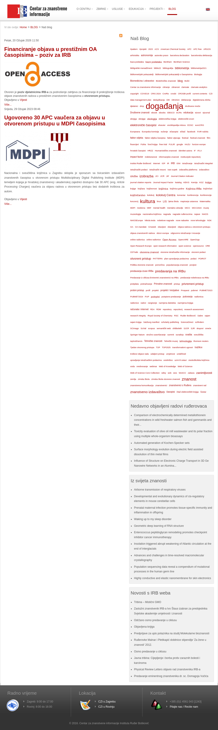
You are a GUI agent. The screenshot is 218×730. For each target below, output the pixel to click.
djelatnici (134, 106)
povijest (193, 265)
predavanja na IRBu (170, 271)
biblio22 (157, 68)
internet (156, 163)
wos (175, 373)
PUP (147, 297)
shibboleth (177, 328)
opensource (198, 246)
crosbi (173, 93)
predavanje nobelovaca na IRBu (194, 278)
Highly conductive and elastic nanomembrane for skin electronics (172, 578)
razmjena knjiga (185, 303)
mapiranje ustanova (189, 201)
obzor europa (163, 233)
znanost (189, 379)
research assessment (194, 309)
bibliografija (168, 68)
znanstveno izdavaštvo (147, 392)
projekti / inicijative (169, 290)
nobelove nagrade (165, 220)
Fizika (143, 144)
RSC (176, 316)
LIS (165, 201)
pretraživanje (146, 284)
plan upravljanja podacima (176, 258)
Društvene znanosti (139, 112)
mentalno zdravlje (175, 208)
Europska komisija (150, 131)
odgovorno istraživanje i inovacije (185, 233)
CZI (211, 93)
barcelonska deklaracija (201, 55)
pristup (177, 284)
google (180, 144)
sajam (207, 316)
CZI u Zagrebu (106, 701)
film (208, 138)
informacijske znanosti (169, 157)
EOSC (190, 125)
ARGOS (207, 49)
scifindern (199, 322)
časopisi (170, 392)
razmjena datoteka (167, 303)
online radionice (154, 240)
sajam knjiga (136, 322)
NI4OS (205, 214)
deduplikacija (159, 100)
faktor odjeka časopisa (155, 138)
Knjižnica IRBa (193, 188)
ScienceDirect (187, 322)
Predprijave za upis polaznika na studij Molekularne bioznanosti (171, 633)
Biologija (198, 74)
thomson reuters (200, 341)
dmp (142, 106)
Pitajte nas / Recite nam (184, 706)
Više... (8, 104)
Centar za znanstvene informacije (145, 87)
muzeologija (135, 214)
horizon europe (199, 144)
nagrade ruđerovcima (182, 214)
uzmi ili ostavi (180, 360)
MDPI (132, 208)
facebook (191, 132)
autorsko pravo (161, 55)
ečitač (182, 132)
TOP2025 (166, 347)
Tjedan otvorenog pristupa (142, 347)
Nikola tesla (150, 220)
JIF (167, 176)
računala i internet (139, 309)
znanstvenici (161, 385)
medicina (141, 208)
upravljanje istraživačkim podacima (146, 360)
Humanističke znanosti (166, 150)
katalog (178, 182)
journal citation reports (140, 182)
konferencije (206, 195)
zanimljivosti (204, 373)
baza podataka (137, 62)
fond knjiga (153, 144)
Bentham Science (182, 62)
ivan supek (172, 170)
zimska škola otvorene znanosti (165, 379)
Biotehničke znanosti (166, 81)
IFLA (199, 151)
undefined (181, 354)
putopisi (155, 296)
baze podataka (154, 62)
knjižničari (207, 189)
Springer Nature (137, 335)
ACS (157, 49)
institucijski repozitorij (191, 157)
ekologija (152, 119)
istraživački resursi (157, 170)
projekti (155, 290)
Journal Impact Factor (163, 182)
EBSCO (170, 113)
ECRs (179, 113)
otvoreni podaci (198, 252)
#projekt (143, 49)
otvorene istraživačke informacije (175, 252)
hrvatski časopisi (138, 150)
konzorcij (134, 201)
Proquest (185, 290)
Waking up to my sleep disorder (153, 519)
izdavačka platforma (188, 170)
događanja (164, 106)
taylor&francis (136, 341)
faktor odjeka (136, 138)
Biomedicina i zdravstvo (142, 81)
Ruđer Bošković (188, 315)
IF (195, 151)
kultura (147, 201)
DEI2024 (176, 100)
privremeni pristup (193, 284)
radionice (134, 303)
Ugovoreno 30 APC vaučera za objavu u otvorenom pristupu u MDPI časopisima (54, 120)
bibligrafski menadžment (141, 68)
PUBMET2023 (205, 290)
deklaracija (186, 100)
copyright (134, 94)
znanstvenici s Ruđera (180, 385)
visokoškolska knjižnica (198, 360)
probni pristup (137, 290)
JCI (156, 176)
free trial (163, 144)
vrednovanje (142, 366)
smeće (208, 328)
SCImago (134, 328)
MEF (149, 208)
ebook (154, 112)
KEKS (186, 182)
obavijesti (172, 227)
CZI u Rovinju (106, 706)
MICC (187, 208)
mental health (159, 208)
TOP (158, 347)
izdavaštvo (204, 169)
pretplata (134, 284)
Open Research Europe (141, 246)
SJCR (186, 328)
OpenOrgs (195, 240)
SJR (193, 328)
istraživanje (187, 163)
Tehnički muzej (171, 341)
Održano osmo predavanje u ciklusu (155, 620)
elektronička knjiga (167, 119)
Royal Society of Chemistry (160, 316)
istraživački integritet (203, 163)
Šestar (203, 392)
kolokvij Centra (166, 195)
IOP (163, 163)
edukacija (188, 112)
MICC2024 (196, 208)
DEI (168, 100)
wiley (163, 373)
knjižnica (163, 188)
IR (168, 163)
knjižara (141, 189)
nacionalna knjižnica (152, 214)
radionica (198, 296)
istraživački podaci (139, 169)
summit (170, 335)
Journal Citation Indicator (182, 176)
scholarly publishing (170, 322)
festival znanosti (197, 138)
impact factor (136, 157)
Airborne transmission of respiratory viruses (160, 489)
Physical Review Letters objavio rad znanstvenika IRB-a (167, 669)
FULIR (172, 144)
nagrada (167, 214)
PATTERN (157, 258)
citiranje (166, 87)
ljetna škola (173, 201)
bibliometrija (182, 68)
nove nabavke (182, 220)
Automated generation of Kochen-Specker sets (162, 442)
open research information (165, 246)
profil (148, 290)
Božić (186, 81)
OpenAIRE (183, 239)
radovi (143, 303)
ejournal (206, 113)
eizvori (198, 113)
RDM (158, 309)
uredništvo (168, 360)
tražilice (198, 347)
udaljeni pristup (157, 354)
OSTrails (134, 252)
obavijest (162, 227)
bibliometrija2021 (199, 68)
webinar (153, 366)
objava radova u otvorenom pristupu (194, 227)
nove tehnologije (198, 220)
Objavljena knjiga (144, 626)
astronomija (147, 55)
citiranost (176, 87)
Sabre (200, 316)
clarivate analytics (199, 87)
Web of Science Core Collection (145, 373)
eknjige (141, 119)
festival (185, 138)
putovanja (188, 296)
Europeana (135, 132)
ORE (207, 246)
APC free (197, 49)
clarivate (185, 87)
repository (167, 309)
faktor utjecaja (173, 138)
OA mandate (141, 227)
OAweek (152, 227)
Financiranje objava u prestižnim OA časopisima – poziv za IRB (50, 52)
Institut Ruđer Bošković (140, 163)
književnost (152, 189)
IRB (173, 163)
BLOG (34, 27)
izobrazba (146, 176)
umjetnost (170, 354)
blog (180, 81)
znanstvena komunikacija (141, 385)
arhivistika (134, 55)
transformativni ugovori (182, 347)
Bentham (168, 62)
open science (184, 246)
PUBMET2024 (136, 297)
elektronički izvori (186, 119)
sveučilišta (198, 335)
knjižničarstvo (137, 195)
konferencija (193, 195)
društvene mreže (192, 106)
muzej (206, 208)
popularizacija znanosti (177, 265)
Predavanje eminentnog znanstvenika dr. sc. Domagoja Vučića (171, 676)
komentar (181, 195)
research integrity (138, 316)
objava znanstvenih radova (142, 233)
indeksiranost (151, 157)
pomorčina (160, 265)
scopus (151, 328)
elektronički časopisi (143, 125)
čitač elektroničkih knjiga (188, 392)
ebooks (162, 113)
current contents (200, 94)
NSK (209, 220)
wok (169, 373)
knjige (133, 188)
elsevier (162, 125)
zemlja (133, 379)
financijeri (134, 144)
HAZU (187, 144)
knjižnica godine (177, 189)
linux (159, 201)
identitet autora (185, 151)
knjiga (208, 182)
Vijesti (23, 100)
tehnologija (186, 341)
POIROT (202, 259)
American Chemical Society (173, 49)
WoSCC (182, 373)
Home (23, 27)
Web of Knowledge (167, 366)
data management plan (140, 100)
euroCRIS (199, 125)
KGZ (201, 182)
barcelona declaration (179, 55)
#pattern (134, 49)
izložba (134, 176)
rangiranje (152, 303)
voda (132, 366)
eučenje (164, 132)
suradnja (180, 335)
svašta (188, 334)
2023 (150, 49)
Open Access (169, 239)
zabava (191, 373)
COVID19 (144, 94)
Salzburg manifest (151, 322)
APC (189, 49)
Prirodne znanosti (163, 284)
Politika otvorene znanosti (141, 265)
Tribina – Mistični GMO (147, 602)
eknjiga (133, 119)
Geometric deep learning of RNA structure (159, 525)
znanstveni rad (199, 385)
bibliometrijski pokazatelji (141, 74)
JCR (162, 176)
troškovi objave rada (139, 354)
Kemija (194, 182)
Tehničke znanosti (153, 341)
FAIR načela (202, 132)
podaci (194, 259)
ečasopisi (174, 132)
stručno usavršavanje (156, 335)
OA (131, 227)
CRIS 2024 (156, 94)
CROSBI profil (184, 94)
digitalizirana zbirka (201, 100)
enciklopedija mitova (176, 125)
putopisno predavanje (171, 297)
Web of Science (185, 366)
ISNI (178, 163)
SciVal (143, 328)
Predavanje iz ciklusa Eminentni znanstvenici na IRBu (154, 278)
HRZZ (150, 151)
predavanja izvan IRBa (141, 271)
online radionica (137, 240)
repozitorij (178, 309)
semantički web (164, 328)
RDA (152, 309)
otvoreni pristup (140, 258)
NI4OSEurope (136, 220)
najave (197, 214)
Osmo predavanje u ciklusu (150, 651)
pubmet (194, 290)
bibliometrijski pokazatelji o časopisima (173, 74)
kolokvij (150, 195)
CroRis (166, 94)
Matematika (205, 201)
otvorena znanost (149, 252)
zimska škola (143, 379)
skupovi (200, 328)
